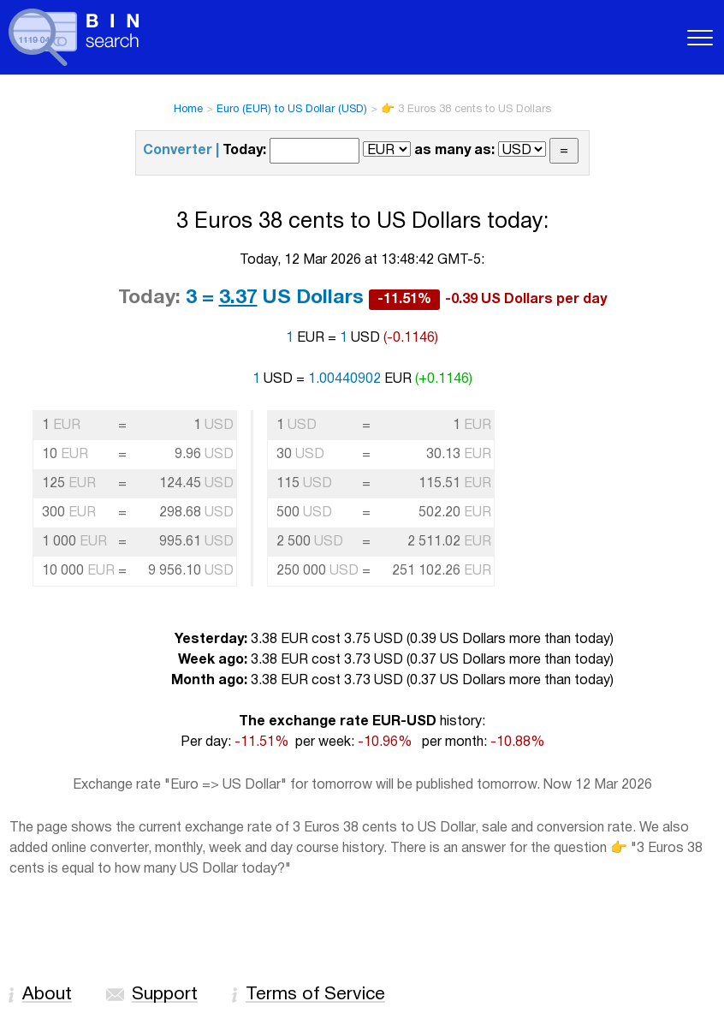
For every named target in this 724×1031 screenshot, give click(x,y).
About (47, 994)
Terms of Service (315, 994)
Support (165, 994)
